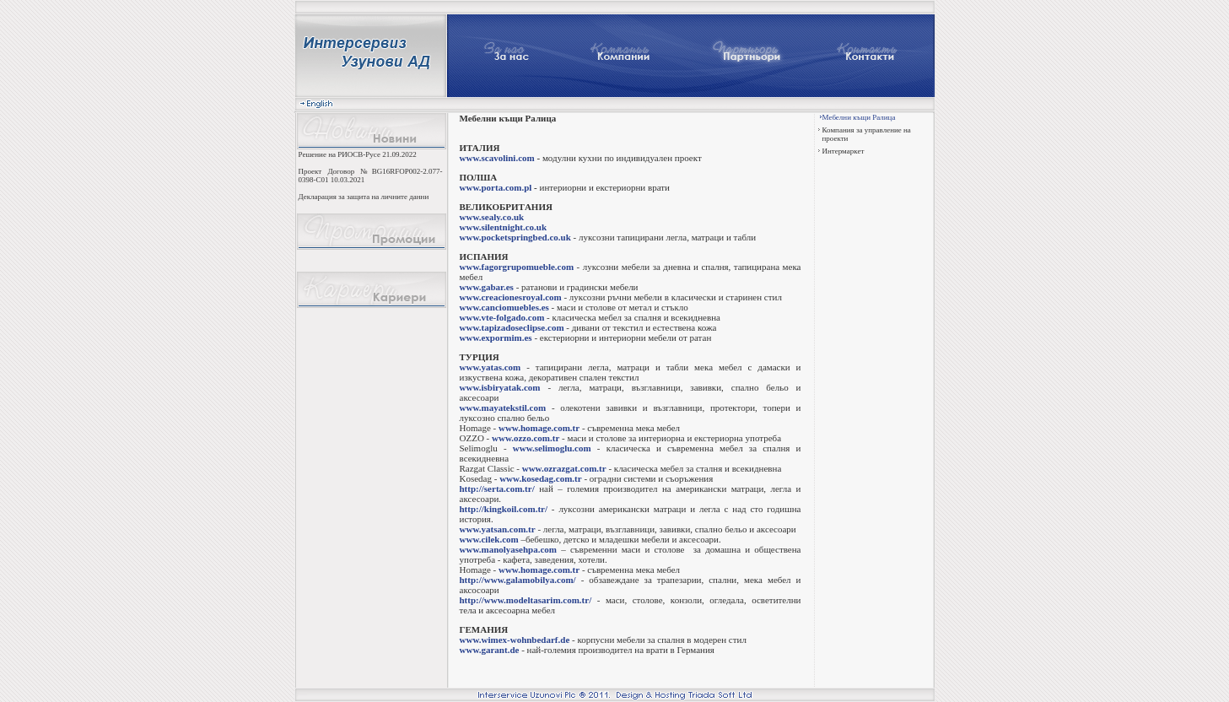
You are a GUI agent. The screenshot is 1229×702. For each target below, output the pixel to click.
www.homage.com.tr (539, 428)
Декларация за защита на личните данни (364, 196)
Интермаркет (843, 151)
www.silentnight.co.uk (503, 227)
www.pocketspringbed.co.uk (515, 237)
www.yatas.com (490, 367)
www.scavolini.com (497, 158)
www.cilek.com (489, 539)
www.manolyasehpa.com (509, 549)
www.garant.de (490, 650)
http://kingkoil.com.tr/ (504, 509)
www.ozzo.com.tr (525, 438)
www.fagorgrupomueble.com (517, 267)
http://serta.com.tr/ (497, 488)
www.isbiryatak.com (500, 387)
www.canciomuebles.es (504, 307)
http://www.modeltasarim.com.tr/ (526, 600)
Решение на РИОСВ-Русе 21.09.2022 (358, 154)
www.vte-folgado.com (502, 317)
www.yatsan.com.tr (498, 529)
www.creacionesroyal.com (511, 297)
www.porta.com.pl (496, 187)
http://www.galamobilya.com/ (518, 580)
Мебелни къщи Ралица (859, 117)
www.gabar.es (487, 287)
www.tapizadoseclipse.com (512, 327)
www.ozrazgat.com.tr (564, 468)
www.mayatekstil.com (503, 407)
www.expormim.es (496, 337)
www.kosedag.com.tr (540, 478)
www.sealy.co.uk (492, 217)
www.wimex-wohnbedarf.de (515, 639)
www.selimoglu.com (552, 448)
